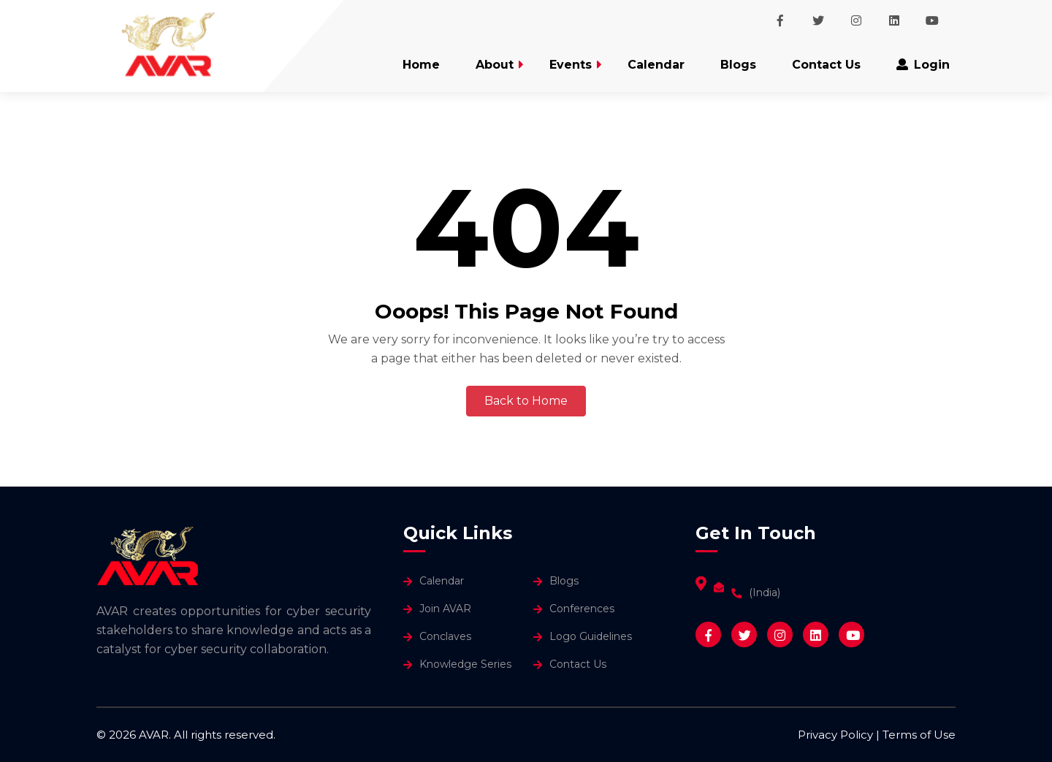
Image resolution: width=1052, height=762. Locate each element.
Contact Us (826, 65)
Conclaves (445, 636)
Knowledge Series (465, 664)
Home (421, 65)
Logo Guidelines (590, 636)
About (495, 65)
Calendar (656, 65)
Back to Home (526, 401)
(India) (764, 592)
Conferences (581, 608)
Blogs (738, 65)
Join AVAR (445, 608)
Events (570, 65)
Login (923, 65)
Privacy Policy (835, 735)
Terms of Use (919, 735)
